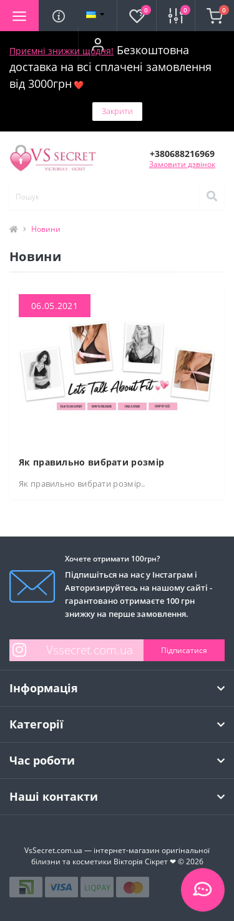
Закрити (117, 111)
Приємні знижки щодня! (61, 51)
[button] (97, 44)
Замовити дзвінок (182, 164)
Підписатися (184, 650)
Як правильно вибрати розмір (91, 462)
